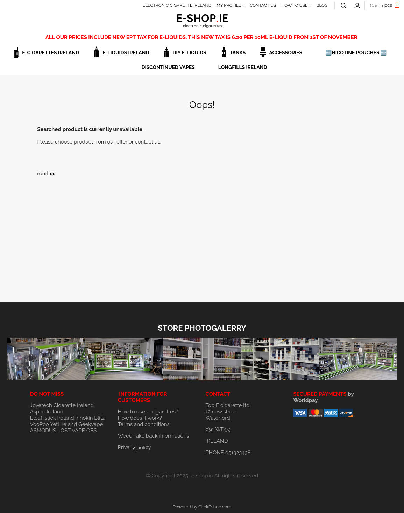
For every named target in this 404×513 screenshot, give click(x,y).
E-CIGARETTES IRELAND (50, 53)
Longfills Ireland (242, 67)
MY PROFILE (229, 5)
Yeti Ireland (63, 424)
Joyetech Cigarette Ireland (62, 405)
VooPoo (39, 424)
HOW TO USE (294, 5)
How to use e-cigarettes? (148, 412)
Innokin (84, 418)
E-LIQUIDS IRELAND (125, 53)
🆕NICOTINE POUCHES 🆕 (356, 53)
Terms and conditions (144, 424)
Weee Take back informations (153, 436)
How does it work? (140, 418)
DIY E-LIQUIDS (189, 53)
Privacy (134, 447)
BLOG (321, 5)
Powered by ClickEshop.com (202, 507)
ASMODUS (43, 430)
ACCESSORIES (285, 53)
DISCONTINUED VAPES (167, 67)
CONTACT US (263, 5)
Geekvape (90, 424)
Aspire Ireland (46, 412)
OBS (91, 430)
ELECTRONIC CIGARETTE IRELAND (177, 5)
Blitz (99, 418)
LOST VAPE (71, 430)
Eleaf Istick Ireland (52, 418)
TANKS (238, 53)
